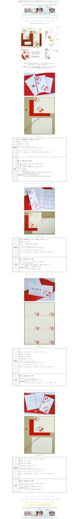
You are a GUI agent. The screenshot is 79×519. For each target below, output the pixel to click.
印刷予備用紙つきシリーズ (49, 17)
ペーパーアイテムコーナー (36, 17)
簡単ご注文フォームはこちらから (25, 146)
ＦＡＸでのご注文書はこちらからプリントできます (29, 149)
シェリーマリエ (24, 17)
